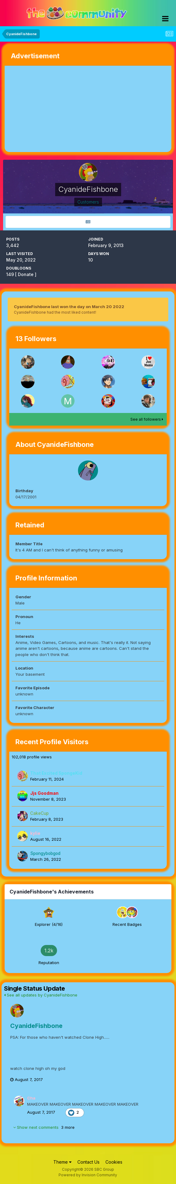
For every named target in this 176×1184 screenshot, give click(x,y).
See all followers (146, 419)
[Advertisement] (77, 109)
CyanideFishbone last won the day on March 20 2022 (69, 306)
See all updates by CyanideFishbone (40, 994)
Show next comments (44, 1127)
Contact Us (88, 1162)
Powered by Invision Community (88, 1175)
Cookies (113, 1162)
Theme (62, 1162)
